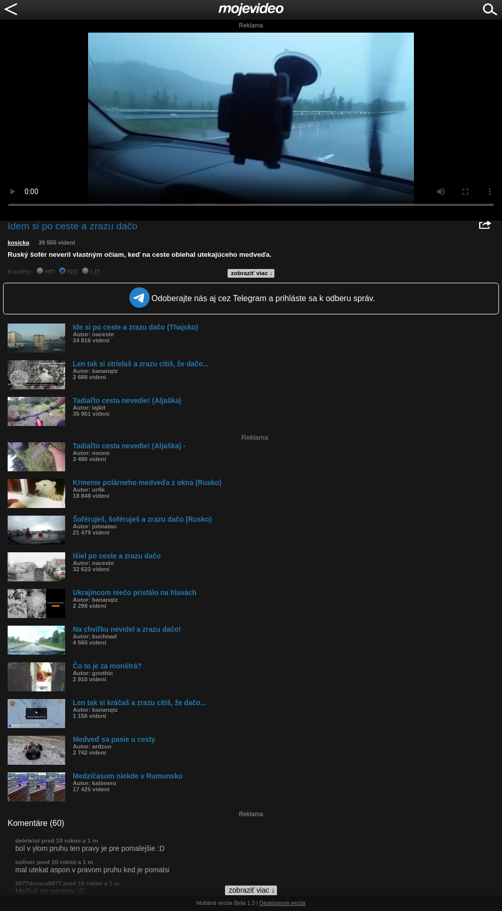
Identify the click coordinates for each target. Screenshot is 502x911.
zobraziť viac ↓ (252, 273)
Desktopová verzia (283, 903)
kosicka (18, 242)
